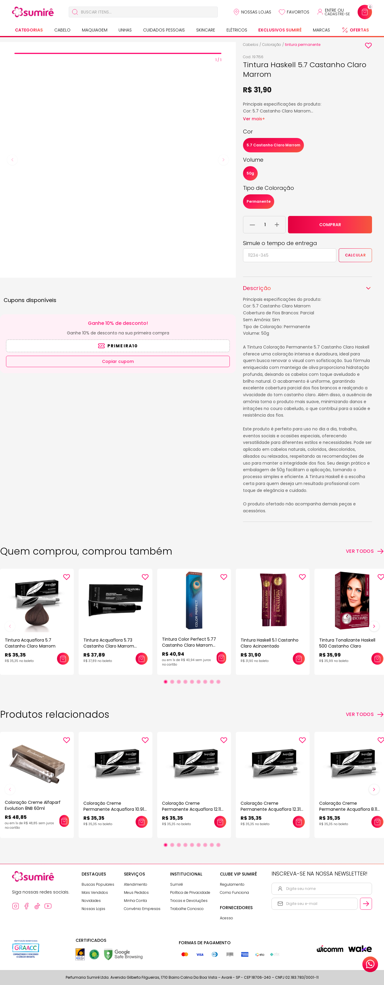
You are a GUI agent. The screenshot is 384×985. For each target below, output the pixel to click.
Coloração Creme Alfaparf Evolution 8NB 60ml (33, 805)
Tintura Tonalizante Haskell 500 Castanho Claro (347, 643)
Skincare (205, 30)
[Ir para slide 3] (179, 682)
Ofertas (359, 30)
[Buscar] (75, 12)
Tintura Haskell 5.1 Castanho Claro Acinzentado (269, 643)
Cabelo (62, 30)
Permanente (259, 201)
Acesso (226, 918)
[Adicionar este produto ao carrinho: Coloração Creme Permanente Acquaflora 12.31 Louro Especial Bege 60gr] (299, 822)
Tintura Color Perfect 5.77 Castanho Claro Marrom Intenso (189, 645)
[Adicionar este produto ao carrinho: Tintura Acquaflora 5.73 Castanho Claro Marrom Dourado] (142, 659)
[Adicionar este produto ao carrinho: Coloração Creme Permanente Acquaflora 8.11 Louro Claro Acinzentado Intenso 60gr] (377, 822)
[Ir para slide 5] (192, 682)
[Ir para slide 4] (185, 682)
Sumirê (176, 884)
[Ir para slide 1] (166, 682)
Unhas (125, 30)
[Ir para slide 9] (218, 682)
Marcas (321, 30)
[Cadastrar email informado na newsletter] (366, 904)
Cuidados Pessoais (164, 30)
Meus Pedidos (136, 892)
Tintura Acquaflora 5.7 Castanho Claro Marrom (30, 643)
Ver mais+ (254, 119)
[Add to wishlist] (368, 45)
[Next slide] (223, 160)
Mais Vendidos (95, 892)
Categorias (29, 30)
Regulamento (232, 884)
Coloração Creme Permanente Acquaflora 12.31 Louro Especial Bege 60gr (271, 809)
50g (250, 173)
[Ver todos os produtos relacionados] (365, 714)
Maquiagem (94, 30)
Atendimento (135, 884)
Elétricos (236, 30)
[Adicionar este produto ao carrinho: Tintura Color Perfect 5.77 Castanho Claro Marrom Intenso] (221, 658)
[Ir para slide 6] (198, 682)
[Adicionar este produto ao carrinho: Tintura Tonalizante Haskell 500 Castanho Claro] (377, 659)
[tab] (117, 53)
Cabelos (250, 44)
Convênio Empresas (142, 908)
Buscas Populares (98, 884)
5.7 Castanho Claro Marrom (273, 145)
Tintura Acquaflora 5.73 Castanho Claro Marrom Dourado (108, 646)
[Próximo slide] (374, 626)
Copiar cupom (118, 361)
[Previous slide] (12, 160)
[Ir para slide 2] (172, 682)
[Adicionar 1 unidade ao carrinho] (276, 224)
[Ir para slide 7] (205, 682)
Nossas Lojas (256, 12)
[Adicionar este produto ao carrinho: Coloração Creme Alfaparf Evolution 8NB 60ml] (64, 821)
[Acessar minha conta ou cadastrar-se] (333, 12)
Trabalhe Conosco (187, 908)
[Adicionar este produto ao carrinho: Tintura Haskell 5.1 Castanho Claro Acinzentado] (299, 659)
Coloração (271, 44)
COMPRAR (330, 225)
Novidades (91, 900)
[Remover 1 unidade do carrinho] (252, 225)
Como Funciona (234, 892)
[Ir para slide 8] (212, 682)
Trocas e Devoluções (189, 900)
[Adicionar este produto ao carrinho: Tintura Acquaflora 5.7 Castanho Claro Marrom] (63, 659)
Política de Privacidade (190, 892)
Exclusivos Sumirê (280, 30)
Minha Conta (135, 900)
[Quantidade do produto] (265, 225)
